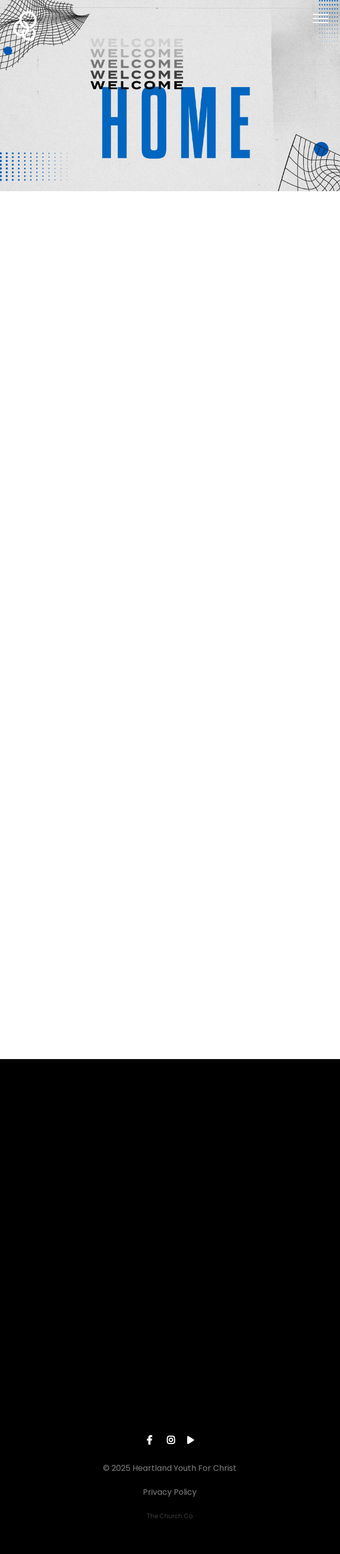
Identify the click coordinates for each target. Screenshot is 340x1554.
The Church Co (170, 1516)
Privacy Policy (170, 1492)
